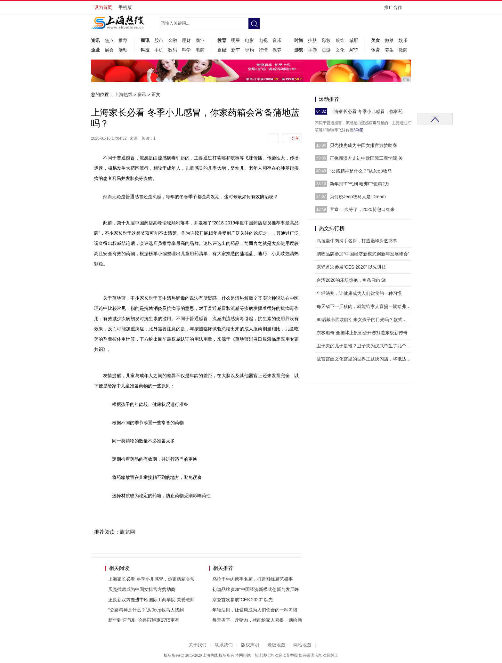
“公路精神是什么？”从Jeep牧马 (361, 171)
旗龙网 (127, 532)
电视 (263, 40)
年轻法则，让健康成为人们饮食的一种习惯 (254, 609)
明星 (235, 40)
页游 (326, 50)
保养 (276, 50)
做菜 (389, 40)
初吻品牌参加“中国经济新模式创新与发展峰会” (363, 253)
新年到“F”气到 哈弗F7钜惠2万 (359, 183)
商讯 (145, 40)
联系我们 (224, 645)
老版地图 (276, 645)
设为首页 (103, 7)
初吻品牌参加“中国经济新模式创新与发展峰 (255, 589)
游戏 (298, 50)
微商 (403, 50)
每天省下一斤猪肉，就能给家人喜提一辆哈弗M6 (364, 306)
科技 (145, 50)
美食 (375, 40)
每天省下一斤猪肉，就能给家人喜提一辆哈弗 (257, 620)
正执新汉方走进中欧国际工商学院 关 (366, 158)
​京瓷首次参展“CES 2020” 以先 (242, 599)
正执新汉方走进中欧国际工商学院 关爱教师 (151, 599)
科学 (186, 50)
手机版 (125, 7)
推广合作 (395, 9)
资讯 (95, 40)
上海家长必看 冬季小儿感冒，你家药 (366, 111)
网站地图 (302, 645)
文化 (340, 50)
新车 (235, 50)
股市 (158, 40)
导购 (249, 50)
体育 (375, 50)
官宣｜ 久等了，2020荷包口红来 (362, 209)
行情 (263, 50)
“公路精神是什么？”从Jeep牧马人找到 (146, 609)
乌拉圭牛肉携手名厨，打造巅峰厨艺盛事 (252, 579)
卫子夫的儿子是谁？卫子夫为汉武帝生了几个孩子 (366, 345)
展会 (109, 50)
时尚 (298, 40)
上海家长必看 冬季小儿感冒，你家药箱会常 (151, 579)
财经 (221, 50)
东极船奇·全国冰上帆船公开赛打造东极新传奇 (362, 332)
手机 (158, 50)
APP (353, 50)
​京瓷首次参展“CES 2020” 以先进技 (351, 267)
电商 (200, 50)
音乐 (276, 40)
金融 (172, 40)
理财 (186, 40)
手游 (312, 50)
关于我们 (197, 645)
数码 (172, 50)
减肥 (353, 40)
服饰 (340, 40)
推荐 (122, 40)
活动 (122, 50)
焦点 (109, 40)
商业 (200, 40)
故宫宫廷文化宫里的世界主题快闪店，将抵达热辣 (366, 358)
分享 (295, 138)
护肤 (312, 40)
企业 (95, 50)
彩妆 (326, 40)
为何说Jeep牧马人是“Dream (358, 196)
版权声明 (250, 645)
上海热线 (124, 94)
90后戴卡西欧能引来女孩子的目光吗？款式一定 (364, 319)
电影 (249, 40)
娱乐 (403, 40)
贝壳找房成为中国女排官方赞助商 (141, 589)
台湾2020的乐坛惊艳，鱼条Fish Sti (351, 280)
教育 (221, 40)
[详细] (358, 130)
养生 (389, 50)
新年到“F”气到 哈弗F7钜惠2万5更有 (143, 620)
